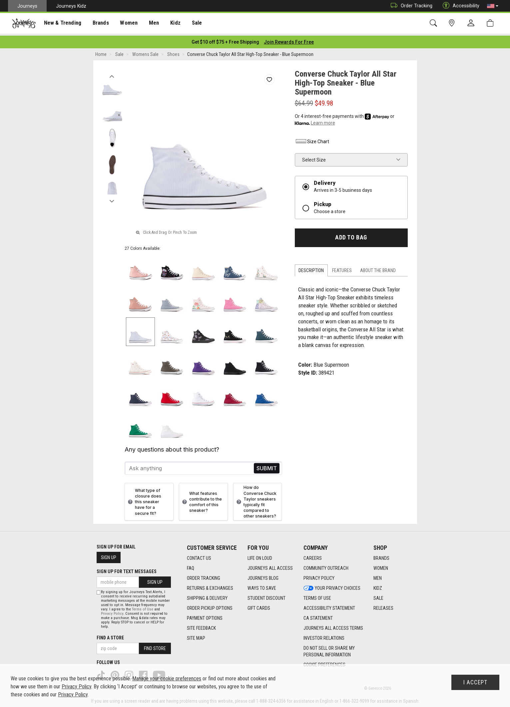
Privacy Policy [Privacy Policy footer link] (318, 576)
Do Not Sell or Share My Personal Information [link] (329, 649)
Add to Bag (351, 235)
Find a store (110, 635)
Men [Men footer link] (377, 576)
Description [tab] (311, 268)
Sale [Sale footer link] (378, 596)
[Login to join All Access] (225, 40)
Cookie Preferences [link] (324, 662)
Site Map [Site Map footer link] (196, 636)
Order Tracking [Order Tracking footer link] (203, 576)
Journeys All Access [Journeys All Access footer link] (270, 566)
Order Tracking (409, 6)
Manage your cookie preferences (166, 678)
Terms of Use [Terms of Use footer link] (317, 596)
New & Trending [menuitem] (61, 23)
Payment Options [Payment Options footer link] (205, 616)
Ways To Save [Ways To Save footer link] (262, 586)
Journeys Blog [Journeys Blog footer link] (263, 576)
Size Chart (312, 139)
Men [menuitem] (150, 23)
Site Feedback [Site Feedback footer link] (201, 626)
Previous (112, 73)
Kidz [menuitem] (171, 23)
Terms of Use (142, 607)
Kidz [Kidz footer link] (377, 586)
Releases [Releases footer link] (383, 606)
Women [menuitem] (125, 23)
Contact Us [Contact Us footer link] (199, 556)
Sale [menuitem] (193, 23)
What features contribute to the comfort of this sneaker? (201, 500)
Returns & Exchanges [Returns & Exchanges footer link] (210, 586)
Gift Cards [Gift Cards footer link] (259, 606)
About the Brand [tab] (378, 268)
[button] (493, 6)
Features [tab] (342, 268)
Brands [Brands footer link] (381, 556)
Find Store (155, 646)
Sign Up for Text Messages (127, 569)
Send (266, 466)
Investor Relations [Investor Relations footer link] (323, 636)
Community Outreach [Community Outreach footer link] (325, 566)
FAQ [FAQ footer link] (190, 566)
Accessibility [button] (459, 6)
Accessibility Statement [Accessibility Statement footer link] (329, 606)
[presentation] (61, 23)
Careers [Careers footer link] (312, 556)
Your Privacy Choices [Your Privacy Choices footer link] (331, 586)
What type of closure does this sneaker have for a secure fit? (143, 500)
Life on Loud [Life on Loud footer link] (260, 556)
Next (112, 197)
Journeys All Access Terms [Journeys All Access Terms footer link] (333, 626)
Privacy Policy (112, 611)
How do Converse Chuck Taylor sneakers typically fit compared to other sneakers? (255, 500)
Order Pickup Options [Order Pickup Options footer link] (210, 606)
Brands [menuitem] (98, 23)
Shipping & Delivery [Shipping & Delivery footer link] (207, 596)
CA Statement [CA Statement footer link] (318, 616)
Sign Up (108, 555)
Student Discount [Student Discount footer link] (266, 596)
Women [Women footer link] (380, 566)
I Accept (475, 682)
